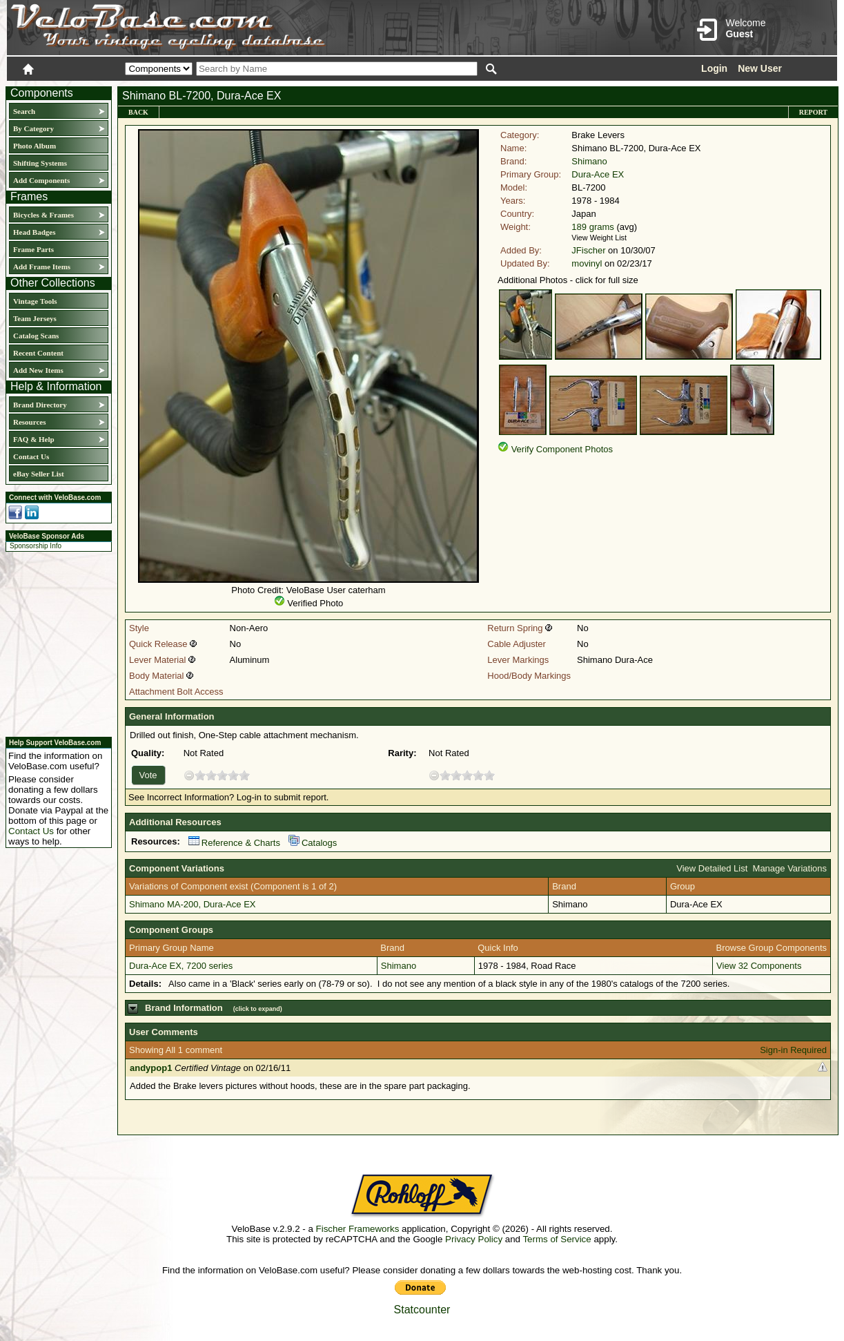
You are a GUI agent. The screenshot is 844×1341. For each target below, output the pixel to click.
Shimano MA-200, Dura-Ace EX (192, 904)
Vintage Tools (35, 301)
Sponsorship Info (35, 546)
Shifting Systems (40, 163)
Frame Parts (33, 249)
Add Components (41, 180)
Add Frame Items (41, 266)
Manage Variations (790, 868)
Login (714, 68)
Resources (29, 422)
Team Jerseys (35, 318)
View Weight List (599, 237)
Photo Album (34, 146)
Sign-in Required (793, 1050)
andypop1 (151, 1068)
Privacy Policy (473, 1239)
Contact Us (31, 456)
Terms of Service (556, 1239)
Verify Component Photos (562, 449)
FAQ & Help (34, 439)
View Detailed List (711, 868)
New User (760, 68)
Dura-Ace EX (597, 174)
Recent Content (38, 353)
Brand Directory (40, 405)
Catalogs (312, 843)
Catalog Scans (36, 335)
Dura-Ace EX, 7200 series (181, 966)
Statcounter (422, 1309)
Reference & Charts (234, 843)
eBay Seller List (38, 474)
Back (138, 112)
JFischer (588, 250)
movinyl (586, 263)
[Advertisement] (54, 642)
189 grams (592, 227)
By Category (33, 128)
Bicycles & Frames (44, 215)
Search (24, 111)
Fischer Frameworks (358, 1229)
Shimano (589, 161)
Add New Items (38, 370)
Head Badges (34, 232)
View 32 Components (758, 966)
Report (813, 112)
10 (244, 775)
